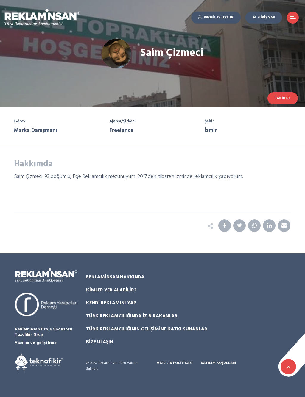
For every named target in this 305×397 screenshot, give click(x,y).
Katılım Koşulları (218, 363)
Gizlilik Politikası (175, 363)
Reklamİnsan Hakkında (115, 277)
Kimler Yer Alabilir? (111, 290)
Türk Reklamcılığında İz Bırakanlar (132, 316)
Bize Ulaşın (99, 342)
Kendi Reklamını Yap (111, 303)
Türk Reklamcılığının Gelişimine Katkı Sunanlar (146, 329)
